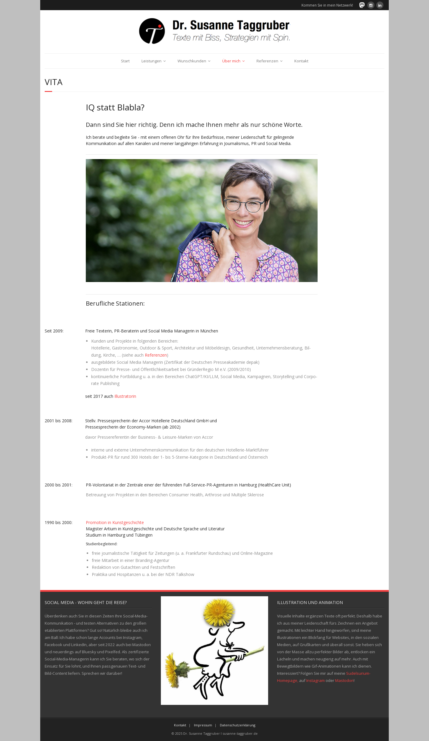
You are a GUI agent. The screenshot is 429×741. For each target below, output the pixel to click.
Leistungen (151, 61)
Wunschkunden (192, 61)
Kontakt (301, 61)
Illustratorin (125, 396)
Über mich (231, 61)
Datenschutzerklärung (237, 725)
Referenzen (267, 61)
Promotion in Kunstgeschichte (115, 522)
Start (125, 61)
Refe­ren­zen (156, 355)
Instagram (315, 680)
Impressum (203, 725)
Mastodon (344, 680)
